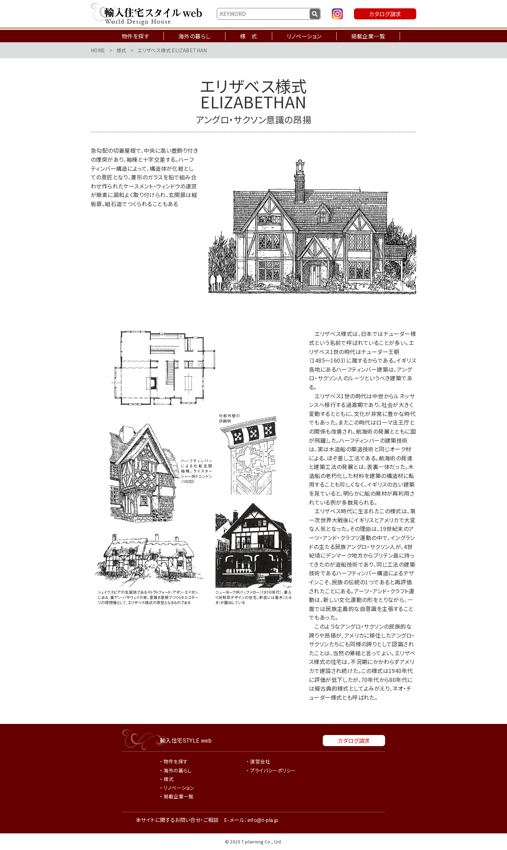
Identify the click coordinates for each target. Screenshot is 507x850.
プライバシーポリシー (273, 770)
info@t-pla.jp (263, 820)
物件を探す (135, 36)
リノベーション (304, 36)
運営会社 (260, 761)
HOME (98, 50)
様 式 (248, 36)
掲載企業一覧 (368, 36)
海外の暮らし (194, 36)
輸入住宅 (186, 740)
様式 (121, 50)
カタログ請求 (385, 14)
